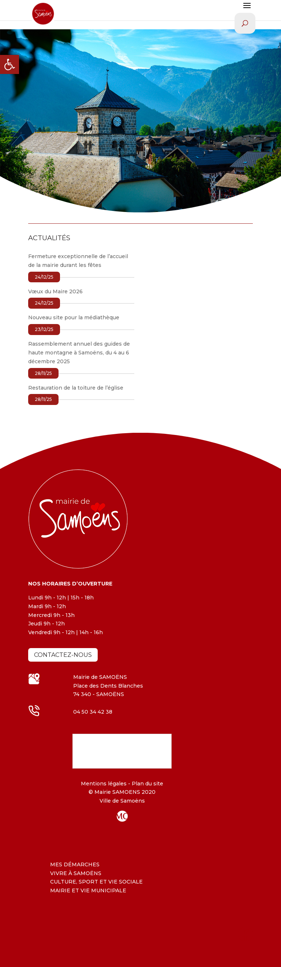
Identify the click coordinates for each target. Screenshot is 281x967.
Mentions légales (104, 783)
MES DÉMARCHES (75, 864)
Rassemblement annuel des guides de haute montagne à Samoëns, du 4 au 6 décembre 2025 (79, 353)
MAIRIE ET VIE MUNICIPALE (88, 890)
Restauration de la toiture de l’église (75, 387)
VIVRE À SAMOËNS (75, 873)
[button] (9, 64)
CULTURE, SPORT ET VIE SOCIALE (96, 881)
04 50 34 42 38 (92, 711)
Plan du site (146, 783)
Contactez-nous (63, 654)
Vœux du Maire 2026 (55, 291)
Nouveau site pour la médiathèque (73, 317)
